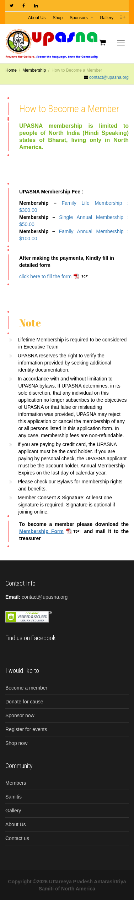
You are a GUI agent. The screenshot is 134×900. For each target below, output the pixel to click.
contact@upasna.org (109, 77)
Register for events (26, 729)
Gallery (106, 17)
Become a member (26, 688)
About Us (36, 17)
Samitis (13, 797)
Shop (58, 17)
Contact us (17, 838)
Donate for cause (24, 701)
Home (11, 70)
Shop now (16, 743)
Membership (34, 70)
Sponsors (79, 17)
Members (15, 783)
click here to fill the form (45, 276)
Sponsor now (19, 715)
